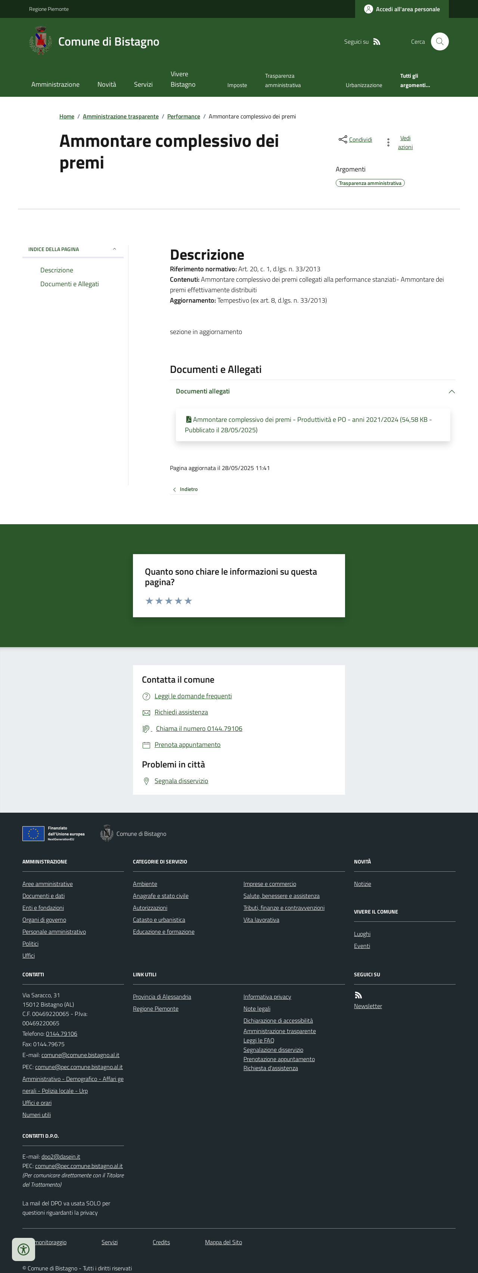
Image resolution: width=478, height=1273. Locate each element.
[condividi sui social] (355, 139)
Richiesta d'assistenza (270, 1067)
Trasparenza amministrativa (283, 80)
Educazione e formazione (164, 931)
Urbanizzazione (364, 85)
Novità (106, 84)
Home (66, 116)
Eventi (362, 945)
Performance (183, 116)
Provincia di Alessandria (162, 996)
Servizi (143, 84)
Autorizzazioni (150, 907)
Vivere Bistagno (183, 79)
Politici (30, 943)
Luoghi (362, 933)
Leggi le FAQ (258, 1040)
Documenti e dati (43, 895)
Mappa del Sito (223, 1242)
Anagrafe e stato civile (161, 895)
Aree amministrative (47, 883)
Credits (161, 1242)
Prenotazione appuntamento (279, 1058)
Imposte (237, 85)
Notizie (362, 883)
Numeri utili (36, 1114)
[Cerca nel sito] (437, 41)
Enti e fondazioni (43, 907)
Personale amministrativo (54, 931)
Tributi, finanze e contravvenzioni (284, 907)
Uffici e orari (37, 1102)
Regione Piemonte (49, 9)
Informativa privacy (267, 996)
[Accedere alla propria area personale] (402, 9)
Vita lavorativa (261, 919)
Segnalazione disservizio (273, 1049)
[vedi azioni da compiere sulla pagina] (400, 142)
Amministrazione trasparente (121, 116)
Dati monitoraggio (44, 1242)
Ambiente (145, 883)
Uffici (28, 955)
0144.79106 (61, 1033)
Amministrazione (55, 84)
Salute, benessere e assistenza (281, 895)
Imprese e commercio (269, 883)
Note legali (256, 1008)
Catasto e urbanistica (159, 919)
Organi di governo (44, 919)
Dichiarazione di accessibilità (278, 1020)
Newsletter (368, 1005)
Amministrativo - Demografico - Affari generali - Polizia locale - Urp (73, 1084)
